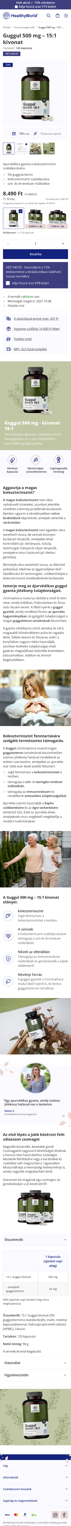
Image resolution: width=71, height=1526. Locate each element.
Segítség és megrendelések (20, 1500)
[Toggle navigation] (66, 15)
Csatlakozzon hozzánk (17, 1489)
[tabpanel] (35, 1295)
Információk (10, 1477)
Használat (12, 1362)
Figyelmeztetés (16, 1375)
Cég (5, 1466)
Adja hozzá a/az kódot (37, 7)
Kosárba (35, 254)
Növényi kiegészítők (24, 27)
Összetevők (13, 1239)
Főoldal (6, 27)
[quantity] (35, 243)
